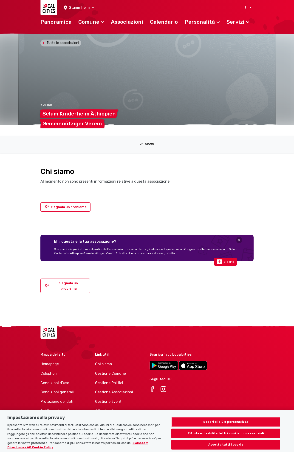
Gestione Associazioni (114, 392)
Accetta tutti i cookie (225, 446)
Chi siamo (147, 143)
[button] (79, 7)
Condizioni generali (57, 392)
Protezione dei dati (56, 401)
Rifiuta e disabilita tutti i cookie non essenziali (226, 435)
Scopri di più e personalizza (225, 424)
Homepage (49, 364)
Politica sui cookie (55, 411)
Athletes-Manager (111, 411)
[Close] (239, 240)
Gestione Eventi (108, 401)
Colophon (48, 373)
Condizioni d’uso (54, 383)
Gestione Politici (109, 383)
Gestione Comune (110, 373)
